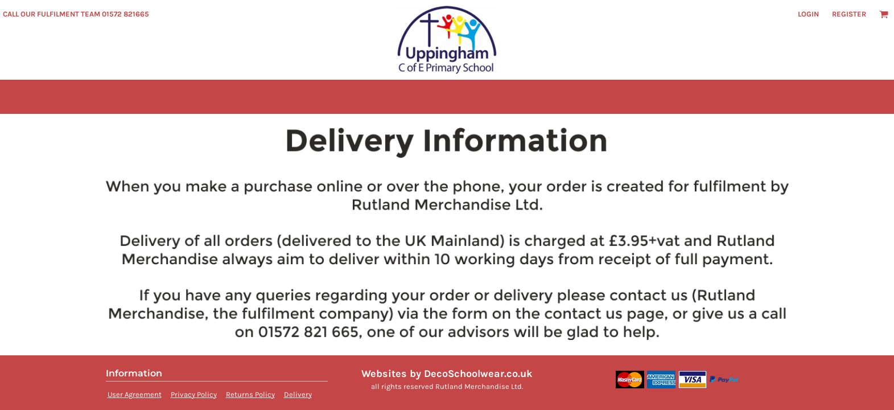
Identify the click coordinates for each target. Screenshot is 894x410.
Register (849, 14)
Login (808, 14)
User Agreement (135, 394)
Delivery (298, 394)
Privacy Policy (194, 394)
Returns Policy (250, 394)
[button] (883, 14)
